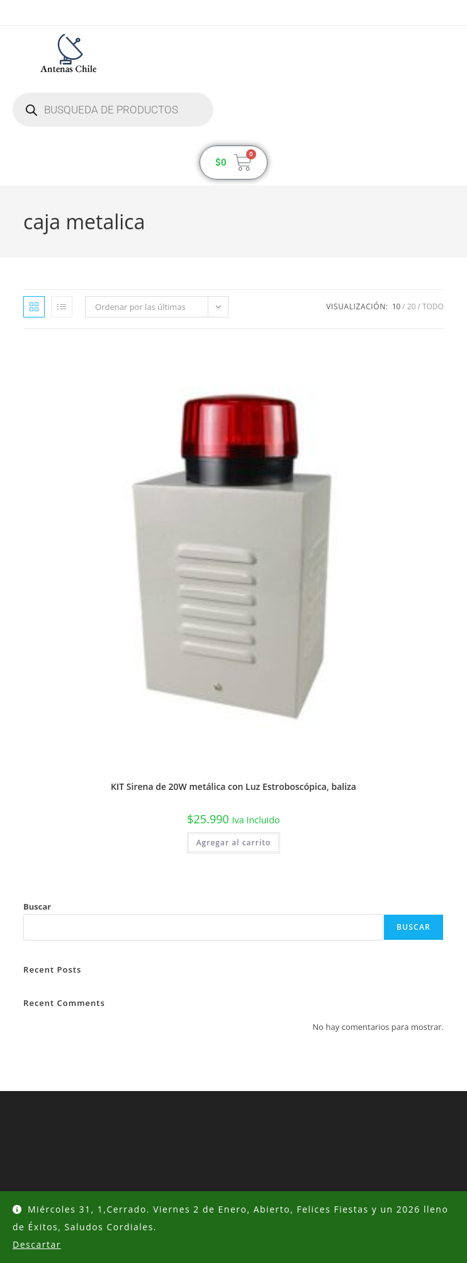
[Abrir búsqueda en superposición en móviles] (113, 109)
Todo (433, 306)
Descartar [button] (37, 1244)
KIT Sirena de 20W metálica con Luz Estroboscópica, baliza (233, 786)
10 (396, 306)
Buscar (37, 906)
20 (411, 306)
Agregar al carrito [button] (233, 842)
